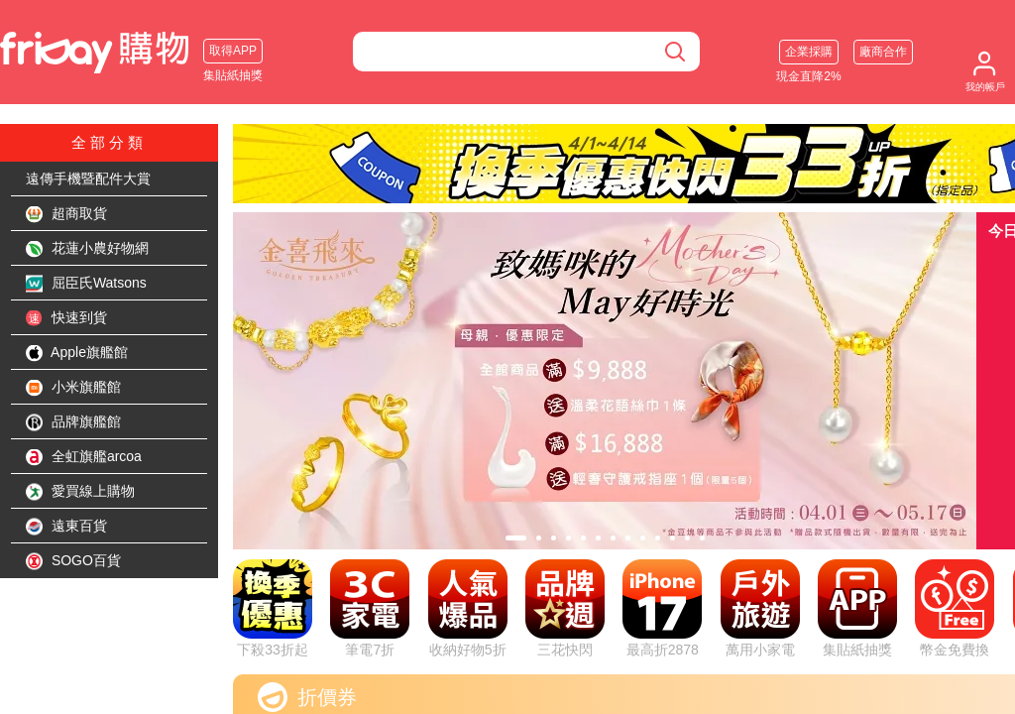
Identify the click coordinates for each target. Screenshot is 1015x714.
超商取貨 (66, 214)
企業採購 (809, 52)
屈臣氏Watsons (86, 284)
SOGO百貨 (73, 561)
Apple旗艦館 (77, 353)
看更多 (748, 689)
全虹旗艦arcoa (84, 457)
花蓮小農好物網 (87, 249)
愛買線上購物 (80, 492)
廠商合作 (883, 52)
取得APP (233, 51)
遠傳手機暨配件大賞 (88, 178)
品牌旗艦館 (73, 422)
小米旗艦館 (73, 388)
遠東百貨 (66, 527)
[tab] (516, 538)
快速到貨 (66, 318)
